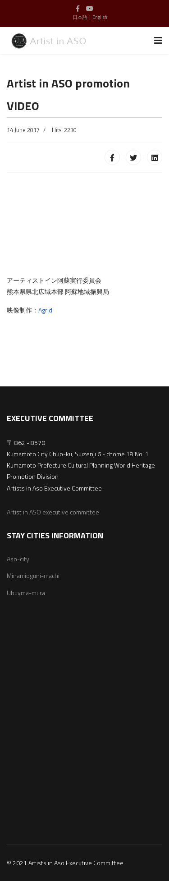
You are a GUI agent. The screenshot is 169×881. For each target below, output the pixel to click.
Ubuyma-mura (26, 592)
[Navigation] (158, 40)
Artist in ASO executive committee (53, 512)
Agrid (45, 310)
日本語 (80, 17)
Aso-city (18, 559)
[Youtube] (89, 8)
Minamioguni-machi (33, 575)
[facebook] (78, 8)
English (99, 17)
